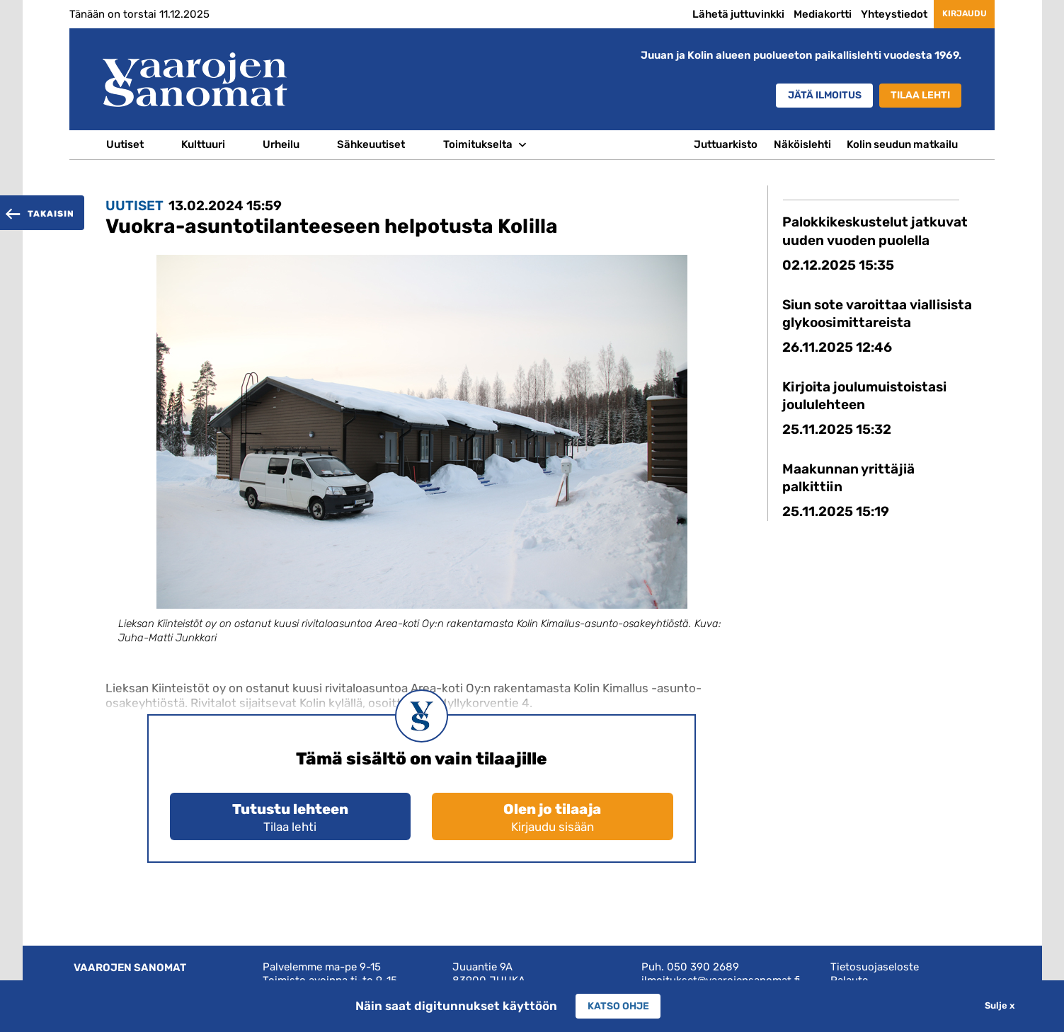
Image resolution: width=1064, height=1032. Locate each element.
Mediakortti (802, 14)
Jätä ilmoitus (808, 96)
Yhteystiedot (873, 14)
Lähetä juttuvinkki (718, 14)
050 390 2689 (703, 967)
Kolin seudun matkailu (902, 144)
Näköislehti (802, 144)
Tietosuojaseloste (874, 967)
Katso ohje (618, 1005)
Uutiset (125, 144)
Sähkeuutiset (371, 144)
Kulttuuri (203, 144)
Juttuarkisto (725, 144)
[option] (421, 462)
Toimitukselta (478, 144)
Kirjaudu (954, 13)
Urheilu (281, 144)
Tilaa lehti (916, 96)
